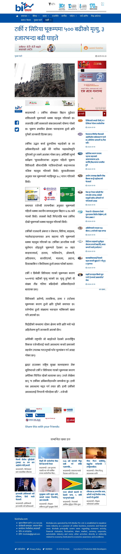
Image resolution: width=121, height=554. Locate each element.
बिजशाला (18, 111)
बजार (45, 16)
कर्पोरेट (64, 16)
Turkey (29, 415)
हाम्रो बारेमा (21, 549)
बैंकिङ (35, 16)
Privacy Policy (35, 549)
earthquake (40, 415)
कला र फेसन (26, 20)
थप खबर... (102, 289)
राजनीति (55, 16)
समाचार (24, 16)
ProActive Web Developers (95, 549)
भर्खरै (47, 20)
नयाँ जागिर (84, 16)
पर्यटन (72, 16)
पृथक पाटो (38, 20)
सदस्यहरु (48, 549)
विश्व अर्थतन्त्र (96, 16)
